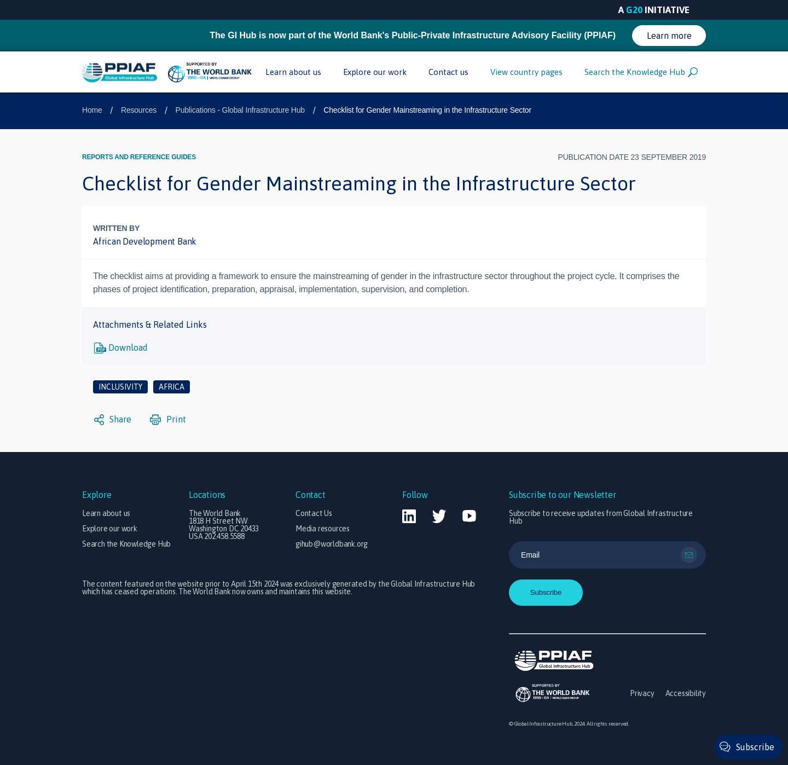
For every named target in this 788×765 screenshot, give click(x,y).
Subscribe (755, 747)
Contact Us (314, 513)
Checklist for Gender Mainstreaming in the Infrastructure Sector (427, 110)
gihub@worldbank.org (332, 544)
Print (168, 419)
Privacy (642, 693)
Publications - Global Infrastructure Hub (240, 110)
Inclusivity (120, 386)
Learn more (669, 35)
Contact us (448, 72)
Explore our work (375, 72)
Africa (171, 386)
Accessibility (685, 693)
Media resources (323, 528)
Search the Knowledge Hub (641, 72)
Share (112, 419)
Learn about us (293, 72)
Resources (139, 110)
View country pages (526, 72)
